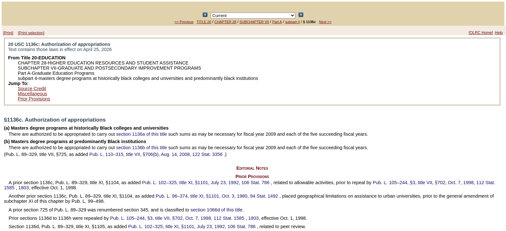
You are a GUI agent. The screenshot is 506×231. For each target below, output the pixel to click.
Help (499, 32)
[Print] (8, 33)
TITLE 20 (204, 22)
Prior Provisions (34, 98)
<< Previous (184, 22)
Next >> (325, 22)
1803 (23, 187)
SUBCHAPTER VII (254, 22)
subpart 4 (292, 22)
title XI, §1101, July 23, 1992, (206, 182)
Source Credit (32, 88)
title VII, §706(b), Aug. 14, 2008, (156, 154)
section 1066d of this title (216, 209)
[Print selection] (31, 33)
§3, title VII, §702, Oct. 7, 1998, (177, 218)
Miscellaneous (32, 93)
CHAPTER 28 (225, 22)
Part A (277, 22)
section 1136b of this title (141, 147)
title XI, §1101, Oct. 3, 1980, (218, 196)
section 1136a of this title (141, 134)
